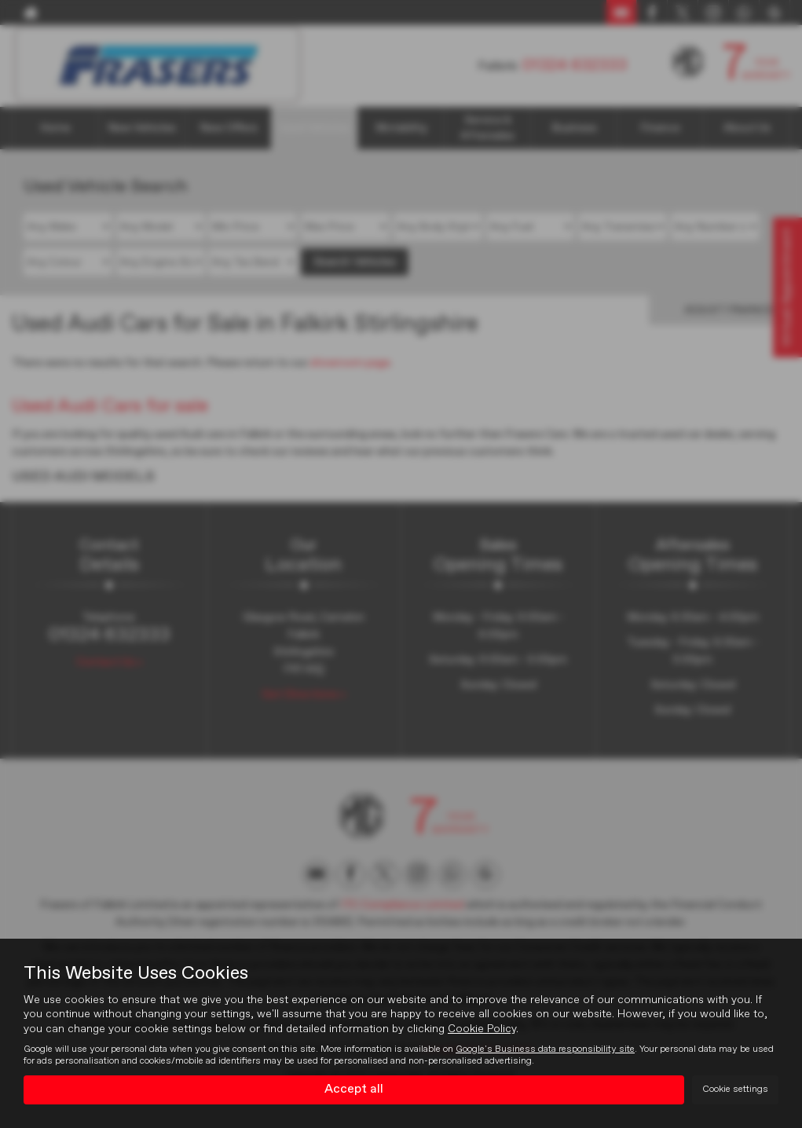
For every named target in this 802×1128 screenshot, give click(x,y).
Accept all (353, 1089)
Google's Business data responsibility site (545, 1048)
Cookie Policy (482, 1028)
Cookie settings (735, 1089)
